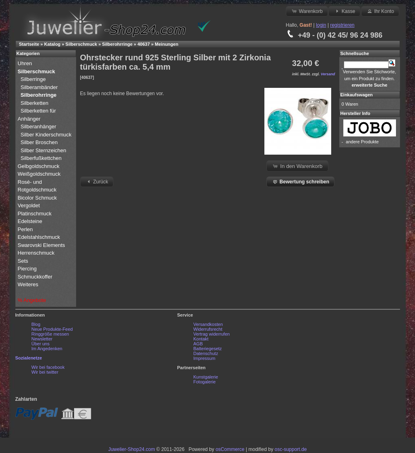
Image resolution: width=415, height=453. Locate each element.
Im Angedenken (47, 348)
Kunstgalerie (206, 376)
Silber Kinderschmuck (46, 135)
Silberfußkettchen (41, 158)
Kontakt (201, 338)
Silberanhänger (38, 126)
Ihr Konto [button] (380, 11)
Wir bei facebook (48, 367)
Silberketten (35, 103)
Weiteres (29, 284)
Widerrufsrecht (208, 329)
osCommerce (229, 449)
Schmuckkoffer (35, 277)
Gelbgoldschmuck (39, 166)
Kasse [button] (344, 11)
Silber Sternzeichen (43, 150)
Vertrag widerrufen (212, 334)
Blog (36, 324)
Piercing (27, 269)
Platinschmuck (35, 214)
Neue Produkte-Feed (52, 329)
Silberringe (33, 79)
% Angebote (32, 300)
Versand (328, 74)
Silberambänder (39, 87)
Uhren (26, 63)
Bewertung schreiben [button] (300, 181)
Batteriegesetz (208, 348)
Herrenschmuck (37, 253)
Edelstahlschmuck (39, 237)
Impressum (204, 358)
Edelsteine (31, 221)
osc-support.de (290, 449)
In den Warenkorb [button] (297, 166)
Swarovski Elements (41, 245)
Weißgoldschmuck (40, 174)
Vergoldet (30, 205)
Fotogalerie (205, 381)
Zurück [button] (96, 181)
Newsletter (42, 338)
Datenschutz (206, 353)
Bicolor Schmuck (38, 198)
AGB (198, 343)
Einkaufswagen (357, 94)
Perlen (26, 229)
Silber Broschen (39, 142)
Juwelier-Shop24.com (131, 449)
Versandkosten (208, 324)
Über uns (41, 343)
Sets (23, 261)
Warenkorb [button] (307, 11)
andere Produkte (362, 141)
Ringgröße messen (50, 334)
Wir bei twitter (45, 372)
